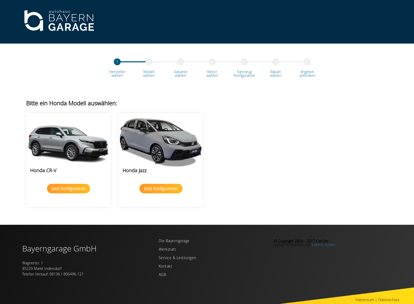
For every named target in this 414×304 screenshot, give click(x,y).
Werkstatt (167, 249)
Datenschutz (388, 299)
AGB (162, 275)
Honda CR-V (43, 170)
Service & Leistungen (177, 258)
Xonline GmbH (323, 244)
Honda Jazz (135, 170)
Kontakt (165, 266)
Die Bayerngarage (174, 241)
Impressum (364, 299)
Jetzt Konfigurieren (68, 188)
